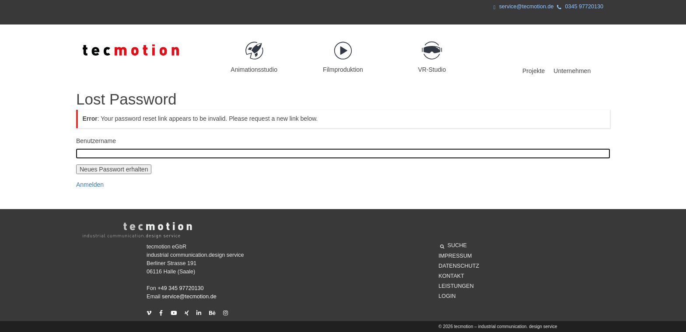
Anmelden (90, 184)
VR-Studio (432, 53)
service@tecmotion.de (521, 8)
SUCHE (453, 246)
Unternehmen (572, 70)
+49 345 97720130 (180, 288)
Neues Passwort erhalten (114, 169)
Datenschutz (458, 266)
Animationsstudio (254, 53)
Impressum (455, 256)
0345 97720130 (578, 8)
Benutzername (96, 140)
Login (446, 296)
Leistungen (455, 286)
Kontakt (451, 276)
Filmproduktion (343, 53)
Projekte (533, 70)
